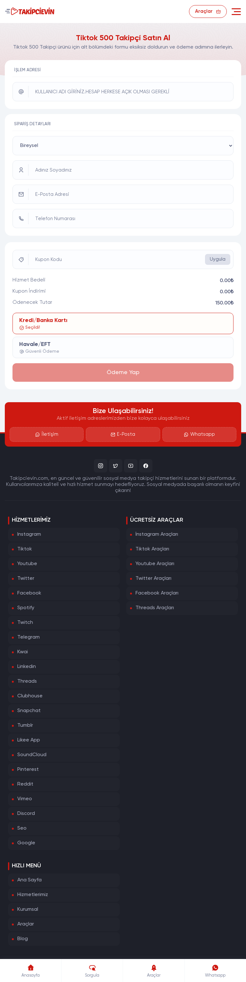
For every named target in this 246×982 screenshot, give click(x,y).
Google (26, 843)
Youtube (27, 563)
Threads (27, 681)
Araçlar (25, 924)
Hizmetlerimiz (32, 894)
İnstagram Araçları (156, 534)
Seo (22, 828)
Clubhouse (30, 696)
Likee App (28, 740)
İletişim (46, 434)
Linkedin (26, 666)
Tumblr (25, 725)
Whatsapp (199, 434)
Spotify (25, 607)
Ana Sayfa (29, 880)
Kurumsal (27, 909)
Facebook (29, 593)
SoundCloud (31, 754)
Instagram (29, 534)
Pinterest (28, 769)
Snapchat (29, 710)
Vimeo (24, 799)
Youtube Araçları (154, 563)
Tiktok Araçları (152, 549)
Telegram (28, 637)
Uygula (218, 259)
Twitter (25, 578)
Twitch (25, 622)
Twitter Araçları (153, 578)
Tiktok (24, 549)
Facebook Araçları (156, 593)
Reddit (25, 784)
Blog (22, 938)
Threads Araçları (154, 607)
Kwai (22, 652)
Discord (26, 813)
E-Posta (123, 434)
